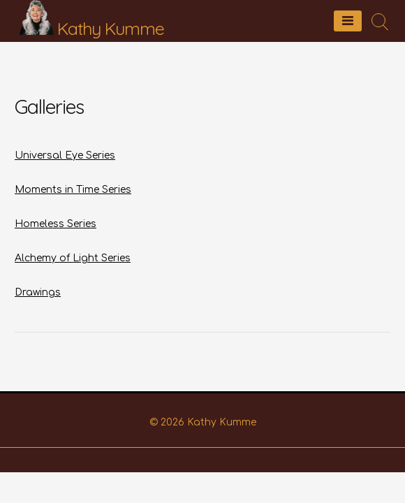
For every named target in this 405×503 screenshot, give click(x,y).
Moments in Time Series (73, 189)
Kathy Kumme (110, 28)
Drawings (38, 292)
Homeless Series (55, 224)
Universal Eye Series (65, 155)
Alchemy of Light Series (73, 258)
